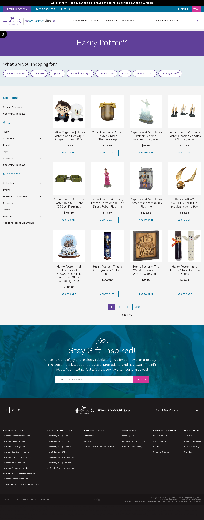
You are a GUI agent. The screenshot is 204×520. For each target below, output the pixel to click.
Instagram (66, 10)
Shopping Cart (194, 9)
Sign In (185, 10)
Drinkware (39, 73)
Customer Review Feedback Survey (98, 446)
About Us (188, 436)
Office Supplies (106, 73)
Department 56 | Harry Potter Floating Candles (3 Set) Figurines (185, 136)
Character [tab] (8, 158)
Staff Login (189, 452)
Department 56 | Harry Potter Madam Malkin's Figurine (146, 203)
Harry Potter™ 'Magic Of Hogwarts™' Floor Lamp (107, 270)
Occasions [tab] (8, 138)
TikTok (70, 10)
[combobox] (173, 21)
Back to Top (44, 499)
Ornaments (109, 21)
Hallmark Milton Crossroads (15, 468)
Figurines (57, 73)
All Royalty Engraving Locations (60, 468)
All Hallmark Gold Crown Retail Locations (21, 484)
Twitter (63, 10)
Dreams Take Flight (192, 441)
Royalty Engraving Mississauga (60, 457)
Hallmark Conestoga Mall (14, 446)
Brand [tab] (6, 145)
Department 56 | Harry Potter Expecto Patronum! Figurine (146, 136)
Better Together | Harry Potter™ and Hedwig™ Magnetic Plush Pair (69, 136)
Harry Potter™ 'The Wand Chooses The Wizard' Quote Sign (146, 270)
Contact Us (88, 441)
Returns (156, 446)
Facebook (59, 10)
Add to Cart (69, 153)
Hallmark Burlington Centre (15, 441)
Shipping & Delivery (162, 452)
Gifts (93, 21)
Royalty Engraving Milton (58, 452)
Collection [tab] (8, 183)
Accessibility (22, 499)
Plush (125, 73)
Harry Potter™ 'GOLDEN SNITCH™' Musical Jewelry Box (184, 203)
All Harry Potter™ (170, 73)
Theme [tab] (6, 131)
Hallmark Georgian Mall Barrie (16, 452)
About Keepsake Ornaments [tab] (18, 222)
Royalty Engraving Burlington (59, 441)
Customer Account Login (133, 446)
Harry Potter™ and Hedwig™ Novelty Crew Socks (185, 270)
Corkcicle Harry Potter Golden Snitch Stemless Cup (107, 136)
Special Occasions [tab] (13, 107)
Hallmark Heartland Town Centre (17, 457)
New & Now (128, 21)
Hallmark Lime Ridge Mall (14, 462)
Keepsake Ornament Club (133, 441)
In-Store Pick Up (160, 436)
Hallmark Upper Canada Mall (15, 479)
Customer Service (91, 436)
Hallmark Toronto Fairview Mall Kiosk (19, 473)
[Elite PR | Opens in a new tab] (102, 499)
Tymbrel (197, 497)
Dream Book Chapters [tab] (15, 196)
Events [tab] (6, 189)
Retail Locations (17, 10)
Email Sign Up (128, 436)
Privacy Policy (8, 499)
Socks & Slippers (145, 73)
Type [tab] (5, 151)
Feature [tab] (7, 216)
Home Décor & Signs (80, 73)
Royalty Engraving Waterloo (59, 462)
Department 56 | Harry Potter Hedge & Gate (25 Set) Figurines (69, 203)
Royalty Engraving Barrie (57, 436)
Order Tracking (159, 441)
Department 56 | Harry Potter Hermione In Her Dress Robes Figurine (107, 203)
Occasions (79, 21)
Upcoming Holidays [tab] (14, 113)
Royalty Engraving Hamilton (59, 446)
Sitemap (33, 499)
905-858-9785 (44, 9)
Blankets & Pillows (16, 73)
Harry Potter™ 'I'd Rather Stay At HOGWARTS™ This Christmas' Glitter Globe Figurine (68, 274)
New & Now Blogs (192, 446)
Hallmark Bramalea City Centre (16, 436)
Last (137, 307)
